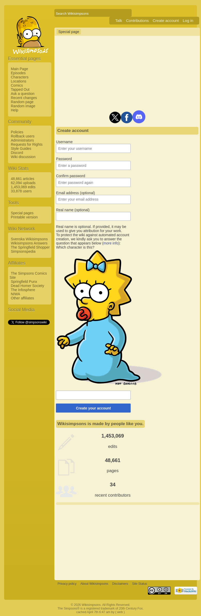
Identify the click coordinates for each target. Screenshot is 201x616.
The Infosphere (23, 290)
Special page (68, 32)
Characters (19, 77)
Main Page (19, 69)
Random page (22, 102)
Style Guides (21, 148)
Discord (17, 153)
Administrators (22, 140)
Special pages (22, 213)
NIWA (15, 294)
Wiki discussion (23, 157)
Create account (166, 20)
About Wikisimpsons (94, 584)
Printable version (24, 217)
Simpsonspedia (23, 251)
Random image (23, 106)
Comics (17, 85)
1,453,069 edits (23, 187)
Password (64, 159)
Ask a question (23, 94)
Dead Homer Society (27, 286)
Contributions (137, 20)
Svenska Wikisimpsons (29, 239)
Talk (118, 20)
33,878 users (21, 191)
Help (14, 110)
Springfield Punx (24, 282)
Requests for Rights (27, 144)
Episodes (18, 73)
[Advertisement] (28, 403)
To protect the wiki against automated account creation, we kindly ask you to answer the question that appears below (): (92, 239)
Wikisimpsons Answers (29, 243)
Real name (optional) (72, 210)
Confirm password (70, 176)
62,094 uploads (23, 183)
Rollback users (23, 136)
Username (64, 142)
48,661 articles (22, 179)
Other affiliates (22, 298)
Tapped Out (20, 89)
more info (110, 243)
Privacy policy (66, 584)
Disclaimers (120, 584)
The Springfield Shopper (30, 247)
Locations (18, 81)
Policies (17, 132)
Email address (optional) (75, 193)
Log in (188, 20)
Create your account (93, 408)
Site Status (139, 584)
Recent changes (24, 98)
